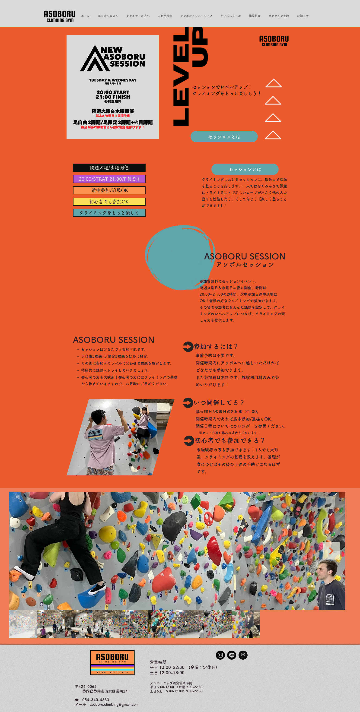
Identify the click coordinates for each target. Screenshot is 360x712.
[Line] (231, 655)
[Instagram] (220, 655)
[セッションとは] (224, 136)
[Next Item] (331, 551)
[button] (108, 16)
